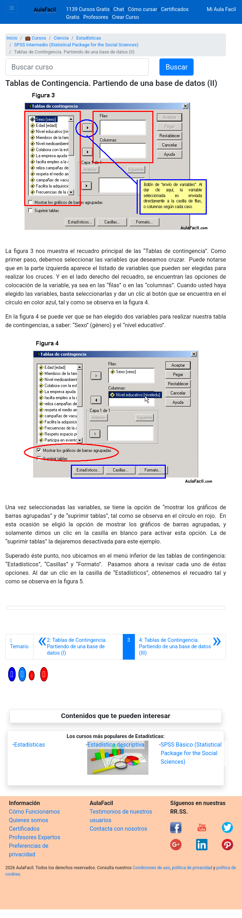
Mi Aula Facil (221, 9)
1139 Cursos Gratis (88, 9)
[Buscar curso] (77, 67)
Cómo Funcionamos (34, 811)
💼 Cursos (35, 38)
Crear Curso (125, 17)
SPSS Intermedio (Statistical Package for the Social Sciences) (76, 44)
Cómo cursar (142, 9)
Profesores (95, 17)
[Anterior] (78, 647)
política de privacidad (192, 867)
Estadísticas (88, 38)
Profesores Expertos (34, 837)
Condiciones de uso (151, 867)
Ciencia (61, 38)
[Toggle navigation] (12, 7)
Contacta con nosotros (118, 828)
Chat (119, 9)
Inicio (11, 38)
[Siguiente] (180, 647)
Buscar (176, 67)
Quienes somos (28, 820)
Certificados (24, 828)
